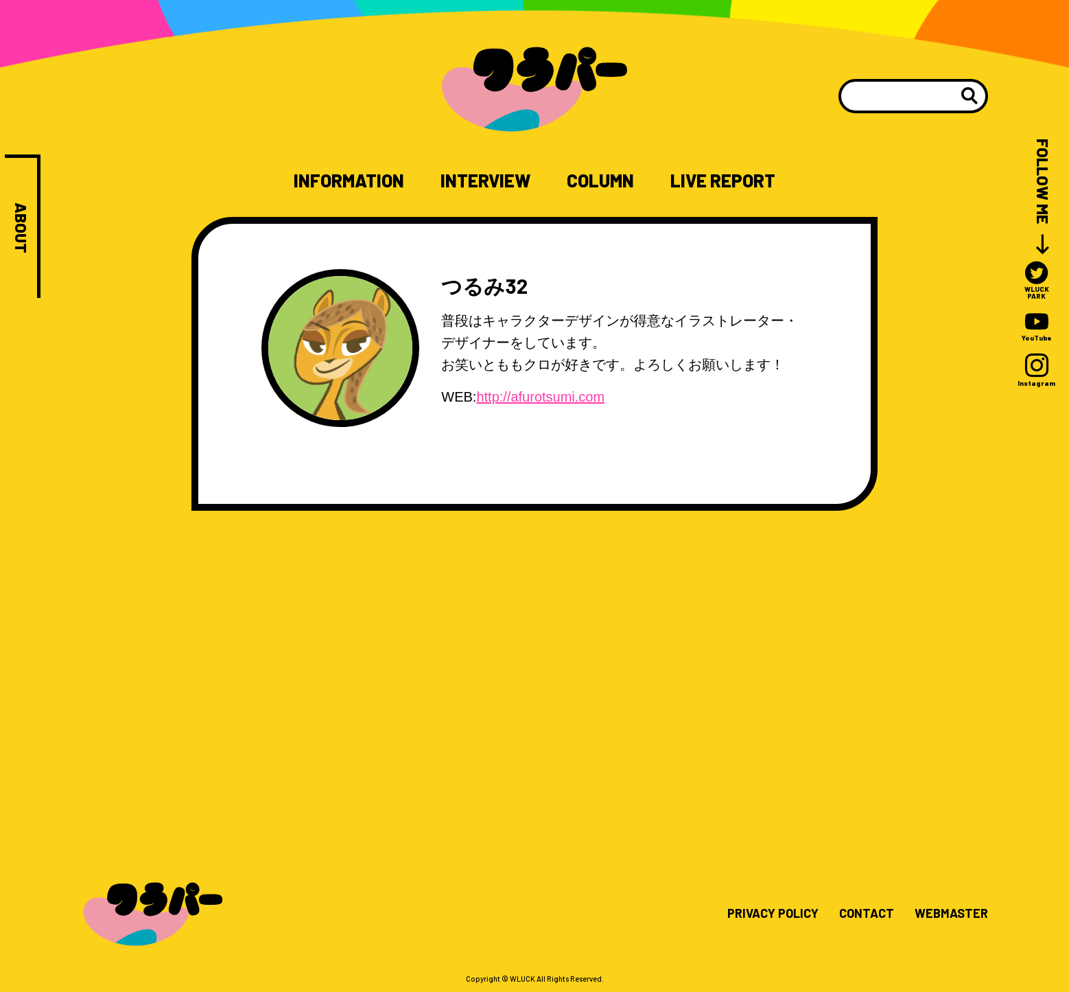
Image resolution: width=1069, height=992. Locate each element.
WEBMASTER (951, 914)
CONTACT (866, 914)
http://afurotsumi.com (540, 396)
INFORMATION (349, 180)
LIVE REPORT (722, 180)
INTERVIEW (485, 180)
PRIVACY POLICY (773, 914)
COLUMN (600, 180)
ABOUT (21, 228)
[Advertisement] (534, 657)
